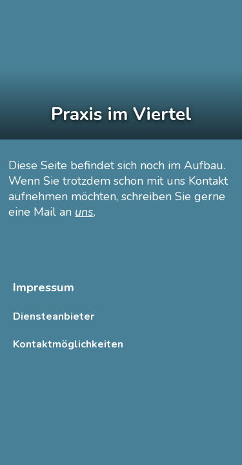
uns (84, 212)
